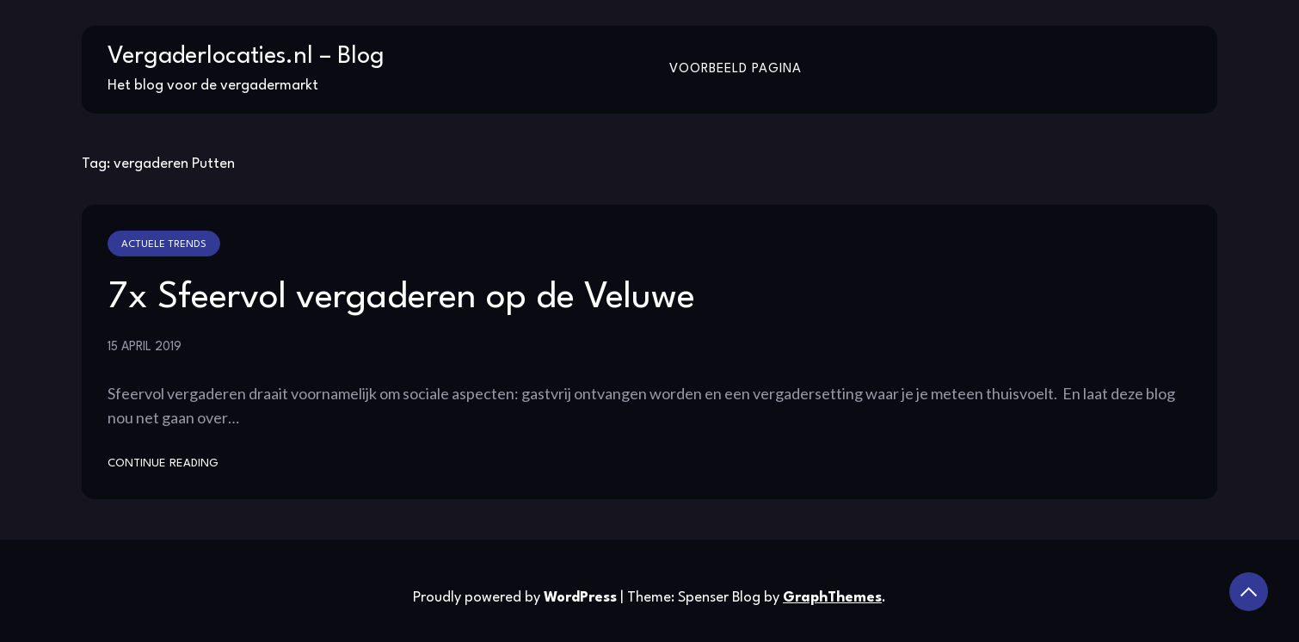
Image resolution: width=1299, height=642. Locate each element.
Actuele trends (163, 244)
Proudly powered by (516, 597)
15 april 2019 (145, 347)
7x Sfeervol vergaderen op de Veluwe (401, 298)
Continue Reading (163, 463)
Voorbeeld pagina (735, 69)
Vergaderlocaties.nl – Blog (246, 57)
